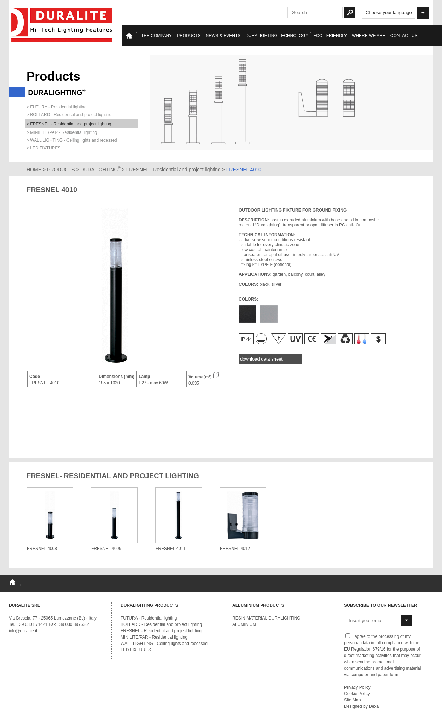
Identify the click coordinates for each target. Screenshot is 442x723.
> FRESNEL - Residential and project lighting (69, 124)
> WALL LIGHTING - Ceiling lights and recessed (72, 140)
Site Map (352, 700)
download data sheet (269, 359)
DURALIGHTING (101, 169)
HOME (34, 169)
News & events (222, 35)
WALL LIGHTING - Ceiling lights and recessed (164, 643)
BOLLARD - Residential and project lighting (161, 624)
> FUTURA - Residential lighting (57, 107)
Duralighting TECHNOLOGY (276, 35)
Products (188, 35)
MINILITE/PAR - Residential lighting (154, 637)
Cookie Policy (357, 693)
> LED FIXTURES (43, 148)
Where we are (368, 35)
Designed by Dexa (361, 706)
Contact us (404, 35)
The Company (156, 35)
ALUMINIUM (244, 624)
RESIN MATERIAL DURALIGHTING (266, 618)
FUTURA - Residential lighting (149, 618)
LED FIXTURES (136, 649)
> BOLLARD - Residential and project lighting (69, 114)
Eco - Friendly (330, 35)
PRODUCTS (61, 169)
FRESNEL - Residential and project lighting (174, 169)
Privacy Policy (357, 687)
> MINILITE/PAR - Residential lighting (62, 132)
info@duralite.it (23, 630)
